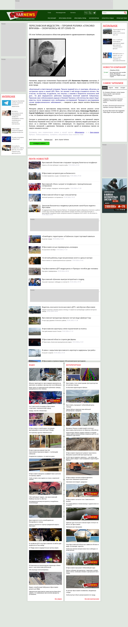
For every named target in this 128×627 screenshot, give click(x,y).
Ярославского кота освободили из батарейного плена (41, 521)
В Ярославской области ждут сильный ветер (59, 195)
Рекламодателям (61, 12)
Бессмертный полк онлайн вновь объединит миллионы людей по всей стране (118, 74)
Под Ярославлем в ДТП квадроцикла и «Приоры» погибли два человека (70, 268)
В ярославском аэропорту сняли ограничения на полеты (64, 329)
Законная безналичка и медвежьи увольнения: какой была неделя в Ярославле (68, 206)
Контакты (73, 12)
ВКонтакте (79, 132)
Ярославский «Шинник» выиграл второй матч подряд (63, 279)
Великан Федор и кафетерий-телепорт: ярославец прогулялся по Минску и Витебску (82, 429)
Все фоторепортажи (92, 599)
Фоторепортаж (94, 18)
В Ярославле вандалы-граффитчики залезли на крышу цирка (45, 474)
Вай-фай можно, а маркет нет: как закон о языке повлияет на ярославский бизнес (119, 57)
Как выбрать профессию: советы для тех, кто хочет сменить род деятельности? (18, 149)
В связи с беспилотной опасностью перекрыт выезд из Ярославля (113, 106)
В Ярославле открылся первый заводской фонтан (17, 130)
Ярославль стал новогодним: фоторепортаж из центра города (82, 384)
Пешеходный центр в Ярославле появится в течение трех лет (119, 32)
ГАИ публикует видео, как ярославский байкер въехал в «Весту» (43, 498)
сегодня (122, 87)
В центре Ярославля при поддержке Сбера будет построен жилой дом (114, 111)
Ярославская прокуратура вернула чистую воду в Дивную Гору (66, 318)
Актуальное (110, 25)
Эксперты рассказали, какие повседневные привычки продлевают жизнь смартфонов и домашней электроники (18, 117)
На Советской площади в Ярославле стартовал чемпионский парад (42, 407)
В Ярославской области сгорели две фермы (59, 339)
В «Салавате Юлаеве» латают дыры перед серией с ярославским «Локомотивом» (114, 94)
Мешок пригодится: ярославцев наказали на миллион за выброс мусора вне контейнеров (45, 384)
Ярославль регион (65, 18)
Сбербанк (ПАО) (114, 70)
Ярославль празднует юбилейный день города (80, 406)
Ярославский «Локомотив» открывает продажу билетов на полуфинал (69, 162)
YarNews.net (48, 139)
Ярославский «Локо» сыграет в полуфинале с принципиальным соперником (67, 185)
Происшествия (122, 18)
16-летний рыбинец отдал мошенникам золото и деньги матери (67, 258)
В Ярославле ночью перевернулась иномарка (60, 247)
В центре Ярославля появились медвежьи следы (81, 591)
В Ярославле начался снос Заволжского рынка (80, 500)
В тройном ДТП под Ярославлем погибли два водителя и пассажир (45, 544)
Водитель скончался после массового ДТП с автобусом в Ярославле (68, 307)
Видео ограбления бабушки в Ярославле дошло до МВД (43, 588)
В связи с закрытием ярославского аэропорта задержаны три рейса (68, 350)
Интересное (8, 96)
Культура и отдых (108, 18)
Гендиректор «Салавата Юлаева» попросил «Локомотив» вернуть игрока (113, 100)
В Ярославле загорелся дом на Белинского (58, 173)
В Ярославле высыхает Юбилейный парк (80, 568)
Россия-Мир (52, 18)
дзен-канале (94, 132)
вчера (116, 87)
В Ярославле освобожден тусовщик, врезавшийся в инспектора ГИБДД (42, 429)
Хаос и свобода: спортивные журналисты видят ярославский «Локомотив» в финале (118, 44)
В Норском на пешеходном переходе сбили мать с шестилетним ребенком (44, 566)
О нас (49, 12)
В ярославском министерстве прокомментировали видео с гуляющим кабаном (43, 452)
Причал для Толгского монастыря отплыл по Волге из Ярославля (82, 523)
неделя (111, 87)
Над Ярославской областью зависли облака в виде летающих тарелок (82, 545)
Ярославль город (80, 18)
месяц (105, 87)
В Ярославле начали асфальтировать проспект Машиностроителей (79, 478)
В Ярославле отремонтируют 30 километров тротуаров (63, 361)
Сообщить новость (39, 143)
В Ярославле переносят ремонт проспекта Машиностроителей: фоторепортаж (81, 454)
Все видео (58, 599)
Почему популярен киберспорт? (18, 138)
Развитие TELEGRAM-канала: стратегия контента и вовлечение (18, 103)
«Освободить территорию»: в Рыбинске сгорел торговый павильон (68, 236)
